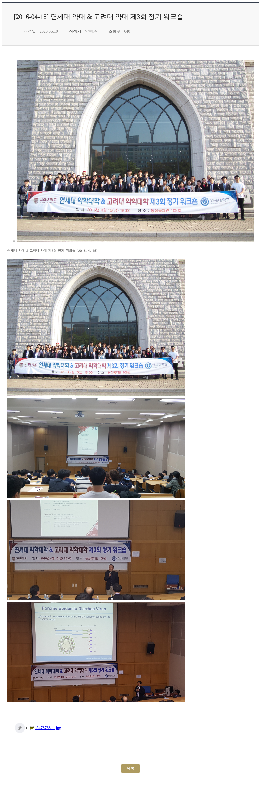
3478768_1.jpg (45, 728)
